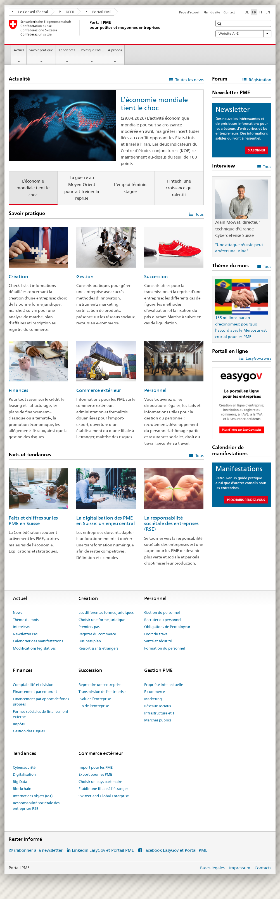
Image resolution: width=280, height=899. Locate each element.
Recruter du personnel (162, 619)
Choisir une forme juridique (102, 619)
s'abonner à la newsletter (38, 850)
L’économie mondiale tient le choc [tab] (32, 187)
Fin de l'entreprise (94, 706)
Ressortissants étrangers (98, 648)
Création (18, 276)
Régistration (259, 79)
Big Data (20, 781)
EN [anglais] (267, 12)
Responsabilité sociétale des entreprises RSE (36, 806)
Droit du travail (157, 634)
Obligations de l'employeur (167, 626)
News (17, 612)
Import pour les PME (96, 767)
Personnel (155, 390)
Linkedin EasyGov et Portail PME (103, 850)
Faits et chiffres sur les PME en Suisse (33, 520)
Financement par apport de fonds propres (41, 702)
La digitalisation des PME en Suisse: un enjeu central (105, 520)
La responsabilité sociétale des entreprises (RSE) (171, 523)
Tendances (67, 50)
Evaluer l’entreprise (95, 699)
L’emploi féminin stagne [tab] (130, 188)
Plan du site (211, 12)
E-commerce (154, 691)
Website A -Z (243, 33)
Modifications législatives (34, 648)
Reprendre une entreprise (100, 684)
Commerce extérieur (98, 390)
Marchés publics (157, 720)
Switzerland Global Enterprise (104, 796)
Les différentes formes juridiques (106, 612)
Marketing (153, 699)
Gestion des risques (29, 731)
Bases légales (212, 867)
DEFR (67, 11)
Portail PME (98, 11)
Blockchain (22, 788)
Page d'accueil (189, 12)
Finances (18, 390)
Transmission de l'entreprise (102, 691)
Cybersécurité (24, 767)
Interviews (21, 626)
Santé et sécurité (158, 641)
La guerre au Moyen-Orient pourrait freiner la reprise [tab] (81, 188)
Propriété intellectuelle (163, 684)
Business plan (90, 641)
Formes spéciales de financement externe (40, 714)
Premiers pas (89, 626)
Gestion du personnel (162, 612)
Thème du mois (26, 619)
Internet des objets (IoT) (33, 796)
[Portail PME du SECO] (88, 28)
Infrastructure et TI (159, 713)
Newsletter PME (26, 634)
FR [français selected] (254, 12)
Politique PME (91, 50)
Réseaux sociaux (157, 706)
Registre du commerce (97, 634)
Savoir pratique (41, 50)
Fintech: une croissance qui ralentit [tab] (179, 187)
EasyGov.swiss (258, 358)
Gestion (85, 276)
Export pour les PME (95, 774)
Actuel (19, 50)
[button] (220, 23)
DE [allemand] (247, 12)
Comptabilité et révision (33, 684)
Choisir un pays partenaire (100, 781)
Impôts (19, 724)
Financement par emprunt (35, 691)
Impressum (239, 867)
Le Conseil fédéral (30, 11)
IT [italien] (260, 12)
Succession (156, 276)
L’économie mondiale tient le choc (154, 104)
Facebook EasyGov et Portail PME (175, 850)
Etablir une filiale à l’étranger (103, 788)
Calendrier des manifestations (38, 641)
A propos (115, 50)
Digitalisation (24, 774)
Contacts (263, 867)
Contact (229, 12)
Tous (199, 214)
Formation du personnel (164, 648)
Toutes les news (189, 79)
